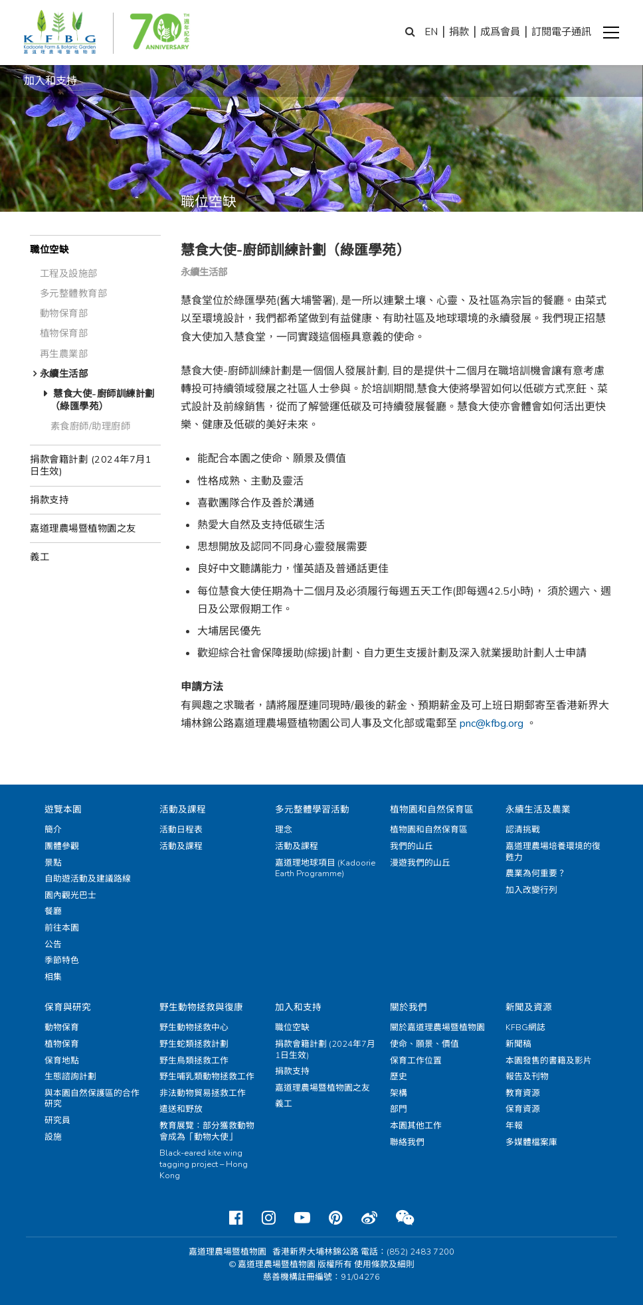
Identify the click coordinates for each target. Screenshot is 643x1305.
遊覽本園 (63, 809)
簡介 (53, 830)
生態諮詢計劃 (70, 1077)
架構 (398, 1093)
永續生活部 (64, 373)
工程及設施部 (69, 273)
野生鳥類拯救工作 (194, 1061)
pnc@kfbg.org (491, 723)
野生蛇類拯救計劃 (194, 1044)
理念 (283, 830)
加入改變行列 (531, 890)
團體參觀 (62, 846)
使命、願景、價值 (424, 1044)
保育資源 (522, 1109)
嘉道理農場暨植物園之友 (83, 528)
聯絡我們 (407, 1142)
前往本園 (62, 928)
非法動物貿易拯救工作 (202, 1093)
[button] (611, 32)
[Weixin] (405, 1218)
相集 (53, 977)
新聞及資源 (528, 1007)
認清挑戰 (522, 830)
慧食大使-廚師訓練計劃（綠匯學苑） (102, 400)
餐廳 (53, 911)
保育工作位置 (416, 1061)
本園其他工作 (416, 1126)
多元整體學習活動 (312, 809)
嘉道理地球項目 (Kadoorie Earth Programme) (325, 868)
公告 (53, 945)
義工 (39, 557)
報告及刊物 (527, 1077)
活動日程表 (181, 830)
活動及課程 (182, 809)
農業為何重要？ (535, 874)
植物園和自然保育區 (432, 809)
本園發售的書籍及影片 (548, 1061)
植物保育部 (64, 333)
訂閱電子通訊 (561, 31)
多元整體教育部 (74, 293)
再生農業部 (64, 353)
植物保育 (62, 1044)
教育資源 (522, 1093)
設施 (53, 1137)
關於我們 (408, 1007)
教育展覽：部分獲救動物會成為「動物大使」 (206, 1131)
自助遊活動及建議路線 (88, 879)
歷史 (398, 1077)
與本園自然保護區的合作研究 (92, 1099)
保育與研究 (68, 1007)
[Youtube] (302, 1218)
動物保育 (62, 1028)
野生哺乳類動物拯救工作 (206, 1077)
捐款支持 (49, 499)
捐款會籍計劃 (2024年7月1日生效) (90, 466)
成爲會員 (500, 31)
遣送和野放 (181, 1109)
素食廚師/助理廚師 (90, 426)
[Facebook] (236, 1218)
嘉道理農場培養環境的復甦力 (552, 852)
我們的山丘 (411, 846)
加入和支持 (298, 1007)
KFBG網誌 (525, 1028)
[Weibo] (369, 1218)
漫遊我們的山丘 (420, 863)
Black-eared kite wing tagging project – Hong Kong (203, 1164)
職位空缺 (49, 249)
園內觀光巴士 (70, 895)
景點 (53, 863)
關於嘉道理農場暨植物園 (437, 1028)
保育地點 (62, 1061)
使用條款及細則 (384, 1264)
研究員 (57, 1120)
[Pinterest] (336, 1218)
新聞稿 (518, 1044)
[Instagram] (269, 1218)
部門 (398, 1109)
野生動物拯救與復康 (201, 1007)
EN (431, 31)
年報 (514, 1126)
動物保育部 (64, 313)
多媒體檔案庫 (531, 1142)
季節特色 (62, 960)
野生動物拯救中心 (194, 1028)
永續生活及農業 (538, 809)
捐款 (459, 31)
